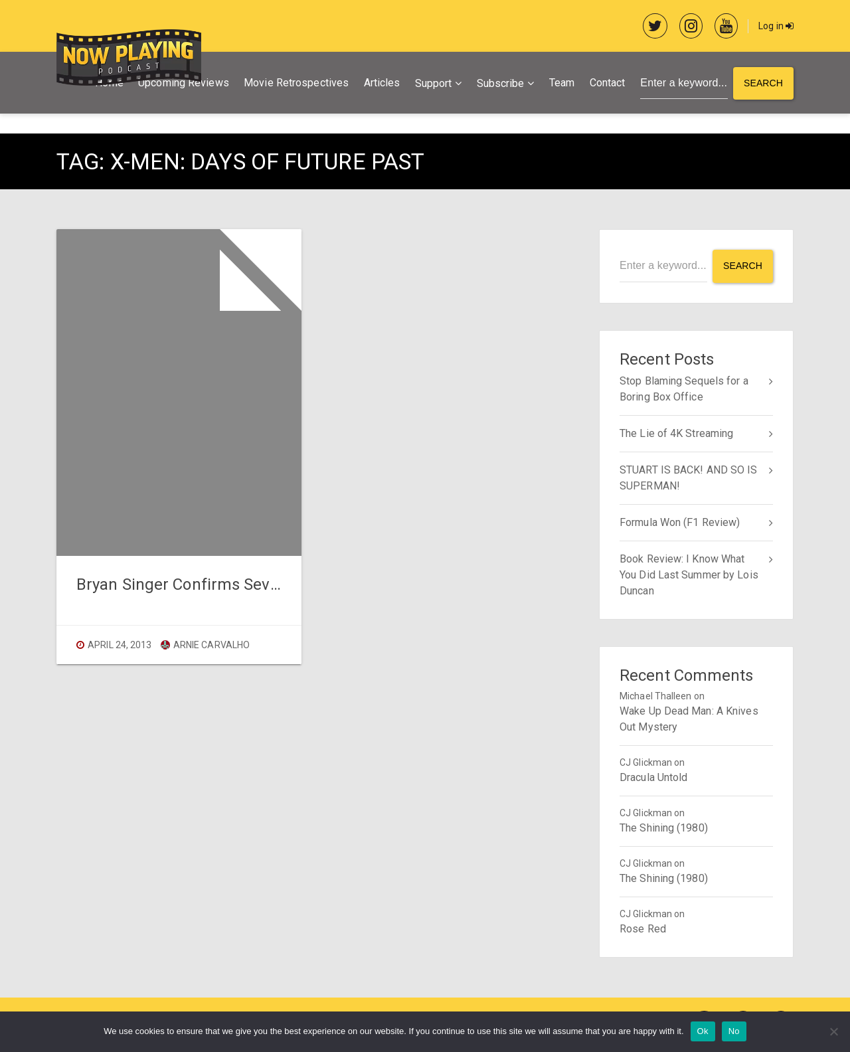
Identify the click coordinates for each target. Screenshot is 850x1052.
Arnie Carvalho (205, 645)
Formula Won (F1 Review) (680, 522)
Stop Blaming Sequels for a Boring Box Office (684, 389)
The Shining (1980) (664, 828)
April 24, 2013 (119, 645)
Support (433, 83)
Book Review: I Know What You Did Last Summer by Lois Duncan (689, 575)
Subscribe (501, 83)
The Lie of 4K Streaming (676, 433)
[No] (833, 1031)
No (734, 1031)
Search (763, 83)
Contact (608, 82)
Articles (382, 82)
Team (561, 82)
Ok (703, 1031)
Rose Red (643, 928)
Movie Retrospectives (296, 82)
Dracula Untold (653, 777)
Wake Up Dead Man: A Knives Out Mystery (689, 719)
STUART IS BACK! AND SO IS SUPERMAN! (689, 478)
